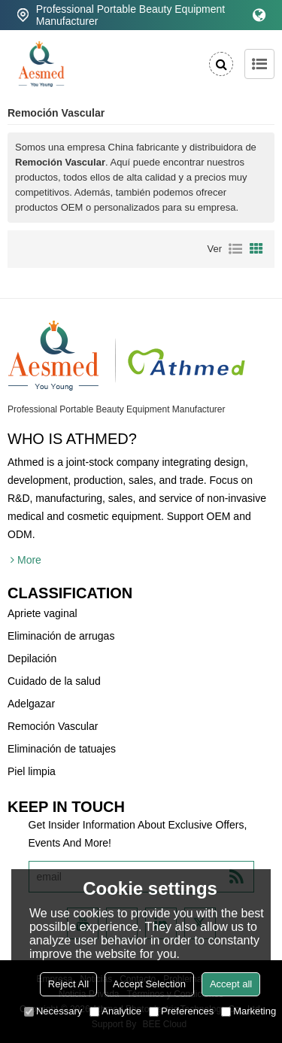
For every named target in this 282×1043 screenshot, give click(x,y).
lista (235, 249)
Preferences (181, 1011)
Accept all (231, 984)
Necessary (53, 1011)
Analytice (115, 1011)
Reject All (68, 984)
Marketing (248, 1011)
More (29, 560)
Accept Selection (149, 984)
